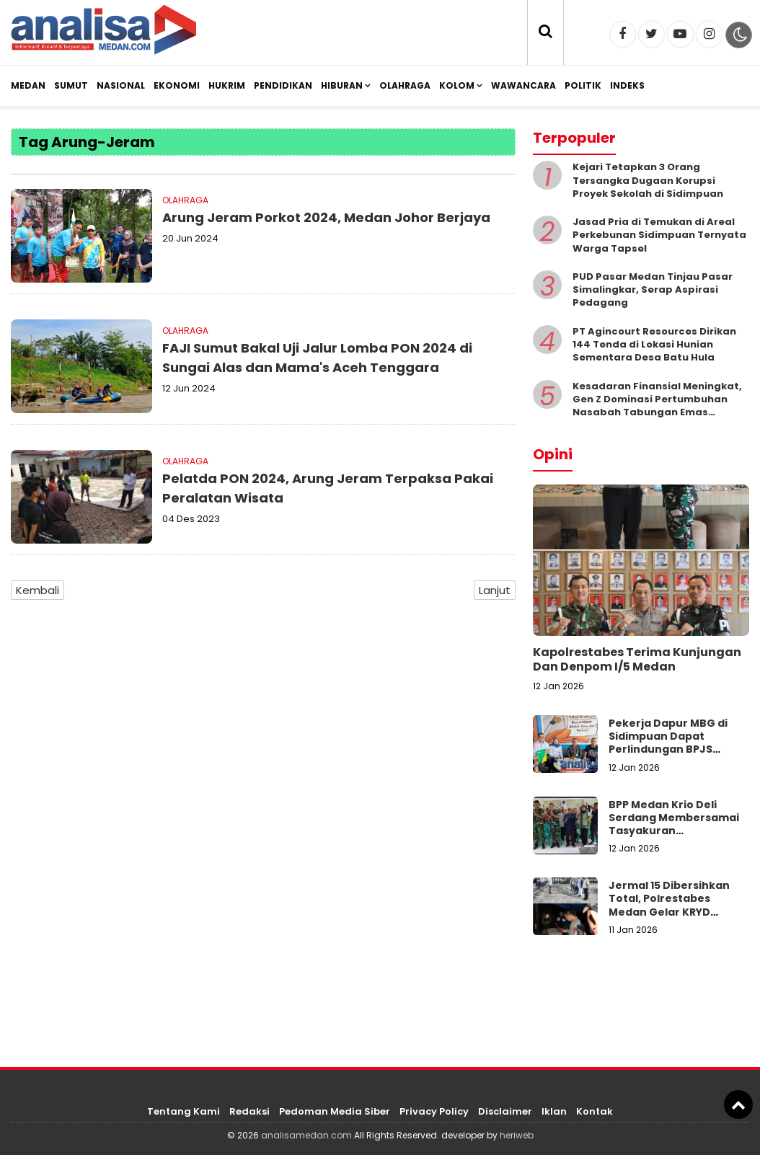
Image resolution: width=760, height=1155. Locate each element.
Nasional (121, 85)
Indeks (627, 85)
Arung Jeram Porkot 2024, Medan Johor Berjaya (326, 217)
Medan (28, 85)
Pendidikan (283, 85)
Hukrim (226, 85)
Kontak (594, 1111)
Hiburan (342, 85)
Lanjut (495, 590)
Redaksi (249, 1111)
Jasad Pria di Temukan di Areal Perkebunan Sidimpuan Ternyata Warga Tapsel (659, 235)
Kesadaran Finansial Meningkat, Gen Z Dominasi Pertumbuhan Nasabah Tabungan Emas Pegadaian (657, 406)
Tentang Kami (183, 1111)
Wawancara (523, 85)
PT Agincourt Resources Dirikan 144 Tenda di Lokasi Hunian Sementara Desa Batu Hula (654, 344)
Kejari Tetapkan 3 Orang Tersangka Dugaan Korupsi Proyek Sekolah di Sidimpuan (648, 180)
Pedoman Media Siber (334, 1111)
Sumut (71, 85)
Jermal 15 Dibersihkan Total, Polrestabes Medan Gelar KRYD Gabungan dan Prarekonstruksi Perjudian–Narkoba (669, 918)
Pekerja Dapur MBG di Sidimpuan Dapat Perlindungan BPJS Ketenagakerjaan (668, 743)
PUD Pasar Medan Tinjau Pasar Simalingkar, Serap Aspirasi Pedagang (653, 289)
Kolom (456, 85)
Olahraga (404, 85)
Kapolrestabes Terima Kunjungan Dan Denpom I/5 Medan (637, 660)
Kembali (37, 590)
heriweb (517, 1135)
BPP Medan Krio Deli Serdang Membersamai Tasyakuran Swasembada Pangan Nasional (674, 830)
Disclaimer (505, 1111)
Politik (583, 85)
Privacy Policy (434, 1111)
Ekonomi (177, 85)
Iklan (554, 1111)
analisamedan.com (306, 1135)
